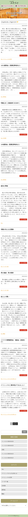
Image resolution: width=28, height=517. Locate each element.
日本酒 (4, 138)
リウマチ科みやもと (14, 515)
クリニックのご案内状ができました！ (13, 385)
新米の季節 (4, 186)
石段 (3, 449)
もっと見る (23, 55)
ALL (2, 59)
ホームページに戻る (8, 5)
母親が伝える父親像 (7, 229)
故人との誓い (5, 296)
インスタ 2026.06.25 (7, 445)
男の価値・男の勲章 (7, 273)
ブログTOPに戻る (21, 5)
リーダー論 (5, 266)
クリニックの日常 (7, 59)
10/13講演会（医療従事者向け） (11, 65)
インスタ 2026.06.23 (7, 453)
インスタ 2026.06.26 (7, 441)
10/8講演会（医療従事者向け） (10, 144)
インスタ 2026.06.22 (7, 457)
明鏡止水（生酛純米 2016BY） (10, 103)
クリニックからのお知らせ (9, 378)
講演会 (4, 96)
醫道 (4, 333)
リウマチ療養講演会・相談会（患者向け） (13, 341)
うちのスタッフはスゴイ (9, 22)
